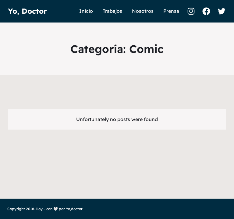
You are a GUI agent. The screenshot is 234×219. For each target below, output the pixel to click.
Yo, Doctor (27, 11)
